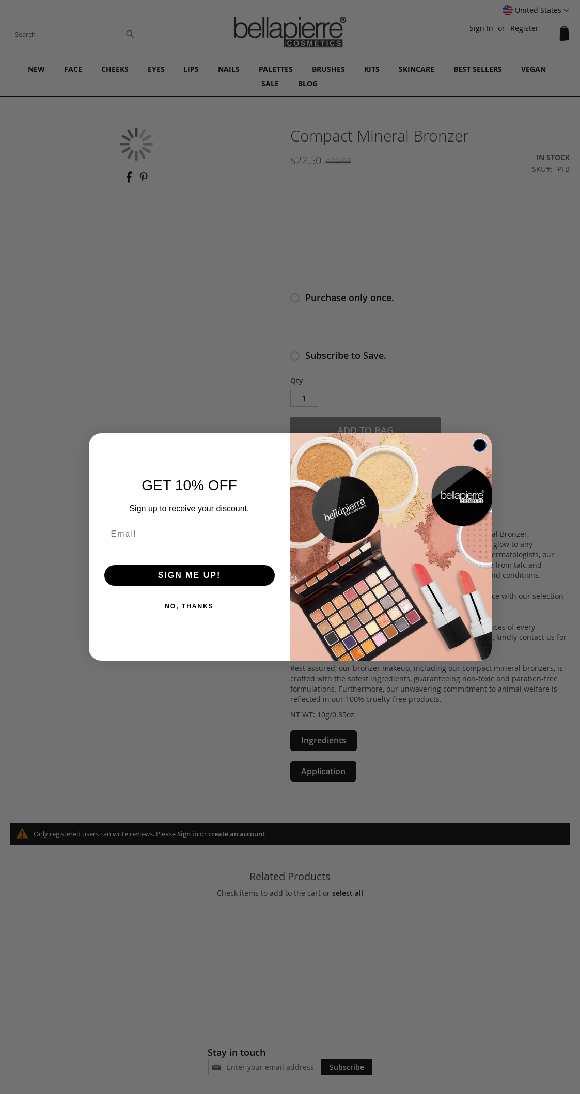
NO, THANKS (189, 606)
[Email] (189, 534)
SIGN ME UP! (189, 575)
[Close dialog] (480, 445)
